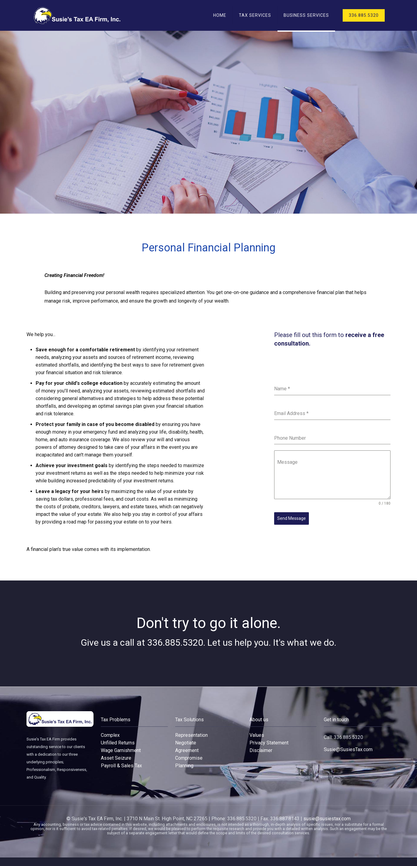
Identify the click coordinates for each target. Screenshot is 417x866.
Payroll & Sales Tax (121, 765)
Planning (184, 765)
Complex (110, 735)
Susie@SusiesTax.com (348, 749)
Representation (191, 735)
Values (256, 735)
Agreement (187, 750)
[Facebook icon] (208, 844)
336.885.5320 (364, 15)
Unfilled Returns (118, 743)
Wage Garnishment (121, 750)
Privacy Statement (268, 743)
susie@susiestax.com (327, 819)
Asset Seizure (116, 758)
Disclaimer (260, 750)
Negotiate (185, 743)
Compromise (189, 758)
